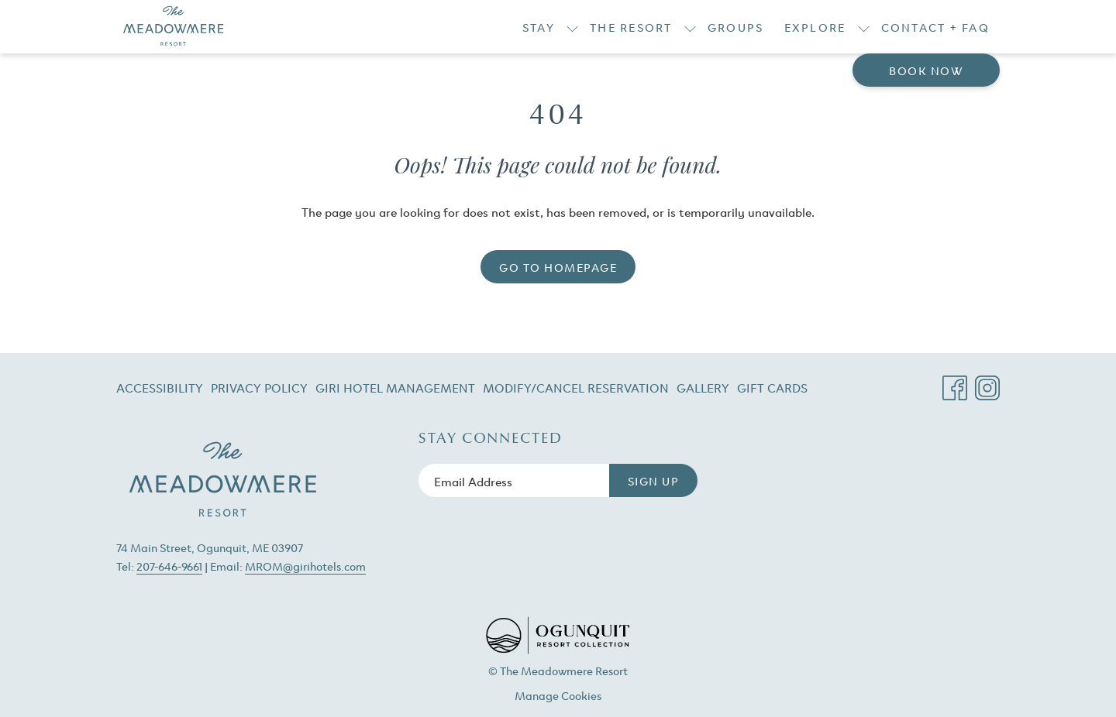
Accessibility (159, 387)
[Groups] (736, 26)
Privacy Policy (259, 387)
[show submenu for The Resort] (690, 26)
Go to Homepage (558, 267)
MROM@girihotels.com (305, 565)
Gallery (703, 387)
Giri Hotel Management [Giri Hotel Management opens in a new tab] (395, 390)
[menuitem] (161, 387)
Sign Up (654, 480)
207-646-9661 (169, 565)
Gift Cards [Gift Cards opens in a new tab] (772, 390)
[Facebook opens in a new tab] (954, 382)
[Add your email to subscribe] (513, 480)
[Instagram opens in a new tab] (987, 382)
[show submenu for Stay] (572, 26)
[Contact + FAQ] (936, 26)
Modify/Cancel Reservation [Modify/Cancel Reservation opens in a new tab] (576, 390)
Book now (926, 70)
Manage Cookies (558, 695)
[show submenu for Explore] (863, 26)
